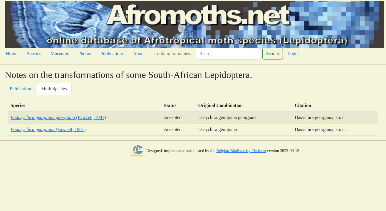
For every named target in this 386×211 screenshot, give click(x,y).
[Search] (228, 53)
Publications (112, 53)
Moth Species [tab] (54, 88)
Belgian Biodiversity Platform (241, 151)
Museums (60, 53)
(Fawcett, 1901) (58, 117)
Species (34, 53)
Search (272, 53)
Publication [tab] (20, 88)
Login (293, 53)
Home (11, 53)
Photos (84, 53)
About (139, 53)
